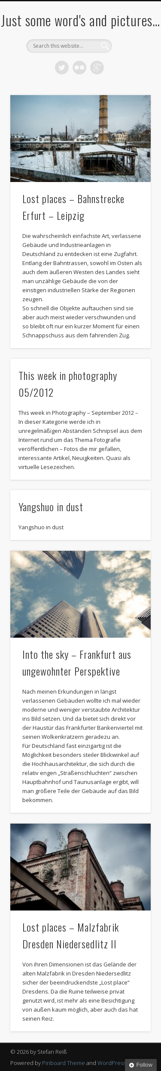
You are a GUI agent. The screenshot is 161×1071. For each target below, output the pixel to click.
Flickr (79, 67)
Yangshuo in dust (50, 506)
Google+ (97, 67)
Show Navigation (130, 77)
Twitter (62, 67)
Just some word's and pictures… (80, 20)
